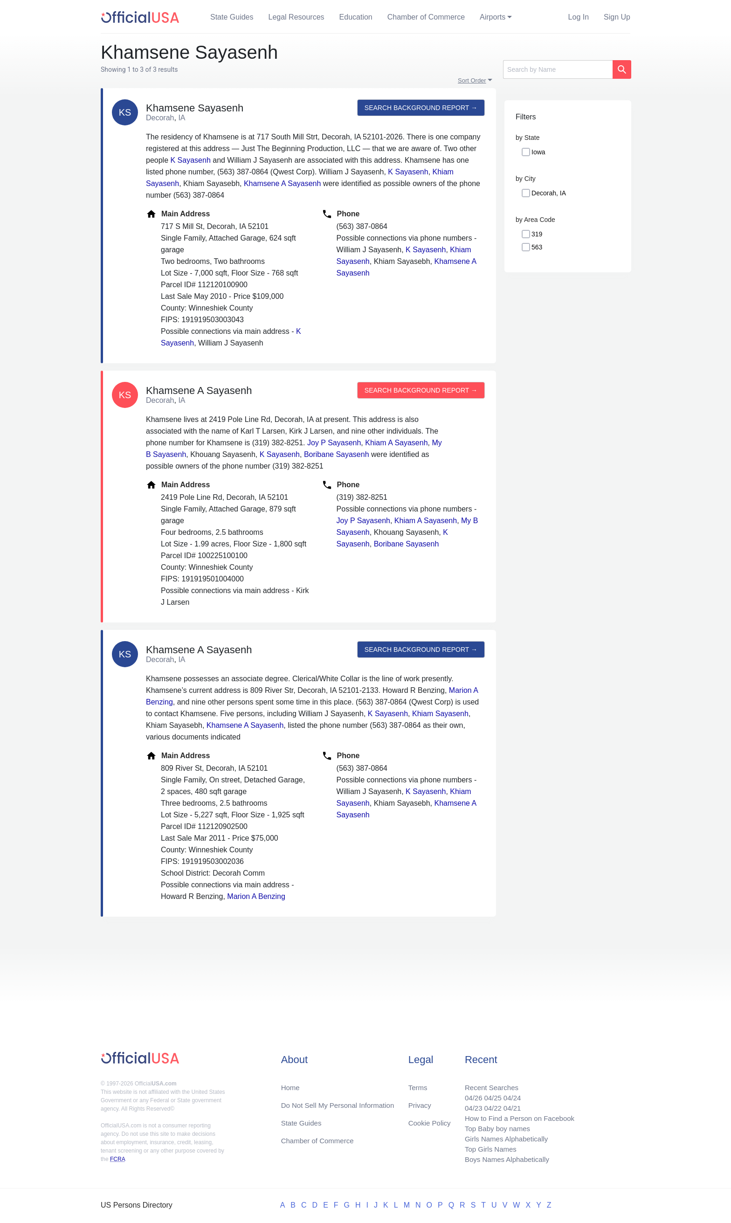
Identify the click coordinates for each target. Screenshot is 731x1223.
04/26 (466, 1092)
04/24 (507, 1092)
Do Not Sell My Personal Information (341, 1099)
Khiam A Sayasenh (396, 443)
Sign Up (617, 17)
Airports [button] (492, 17)
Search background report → (420, 107)
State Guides (232, 17)
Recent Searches (486, 1081)
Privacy (419, 1099)
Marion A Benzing (256, 896)
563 (536, 247)
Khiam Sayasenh (440, 714)
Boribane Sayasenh (336, 454)
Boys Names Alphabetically (502, 1159)
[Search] (558, 69)
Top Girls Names (484, 1148)
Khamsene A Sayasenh (282, 183)
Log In (578, 17)
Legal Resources (296, 17)
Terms (417, 1081)
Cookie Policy (429, 1118)
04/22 (487, 1103)
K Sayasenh (191, 160)
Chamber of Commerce (426, 17)
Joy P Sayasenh (334, 443)
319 (536, 234)
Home (291, 1081)
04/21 (507, 1103)
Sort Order (472, 80)
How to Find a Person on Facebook (515, 1114)
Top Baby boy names (492, 1125)
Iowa (538, 152)
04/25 (487, 1092)
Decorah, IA (548, 193)
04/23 (466, 1103)
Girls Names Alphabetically (501, 1136)
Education (355, 17)
